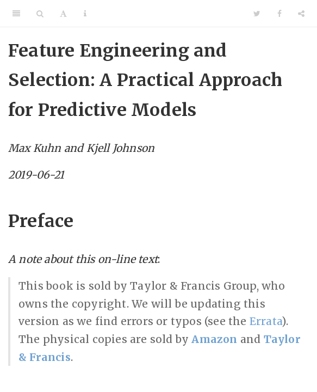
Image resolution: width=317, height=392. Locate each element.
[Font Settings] (63, 13)
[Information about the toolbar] (85, 13)
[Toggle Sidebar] (16, 13)
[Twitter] (257, 13)
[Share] (301, 13)
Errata (266, 321)
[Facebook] (279, 13)
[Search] (40, 13)
